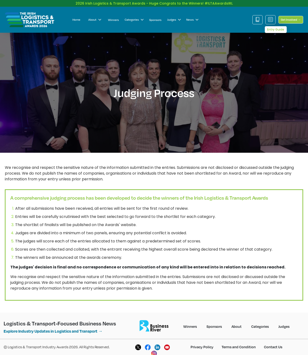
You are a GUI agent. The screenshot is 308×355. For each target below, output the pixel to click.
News (192, 16)
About (94, 16)
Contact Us (273, 343)
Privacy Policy (202, 343)
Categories (134, 16)
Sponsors (155, 16)
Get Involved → (291, 16)
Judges (174, 16)
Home (76, 16)
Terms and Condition (239, 343)
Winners (113, 16)
